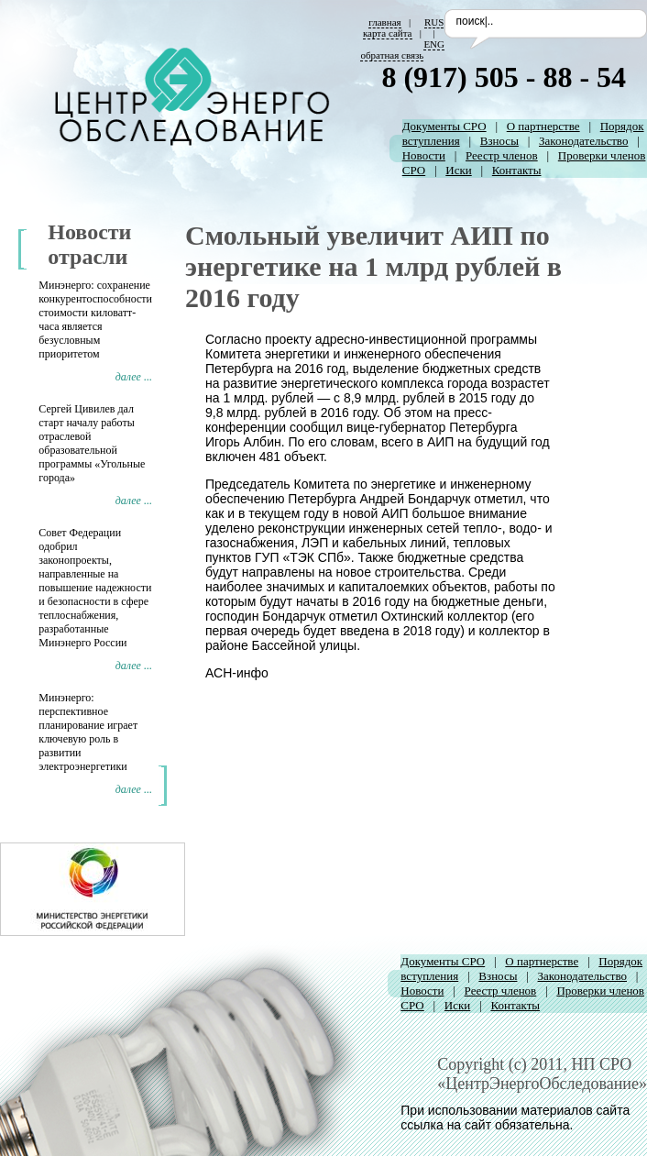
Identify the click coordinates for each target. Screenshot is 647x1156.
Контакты (517, 170)
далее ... (133, 376)
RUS (434, 22)
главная (384, 22)
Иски (458, 170)
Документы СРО (444, 126)
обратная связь (391, 55)
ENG (433, 44)
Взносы (499, 141)
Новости (423, 155)
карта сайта (387, 33)
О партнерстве (543, 126)
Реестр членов (502, 155)
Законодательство (583, 141)
